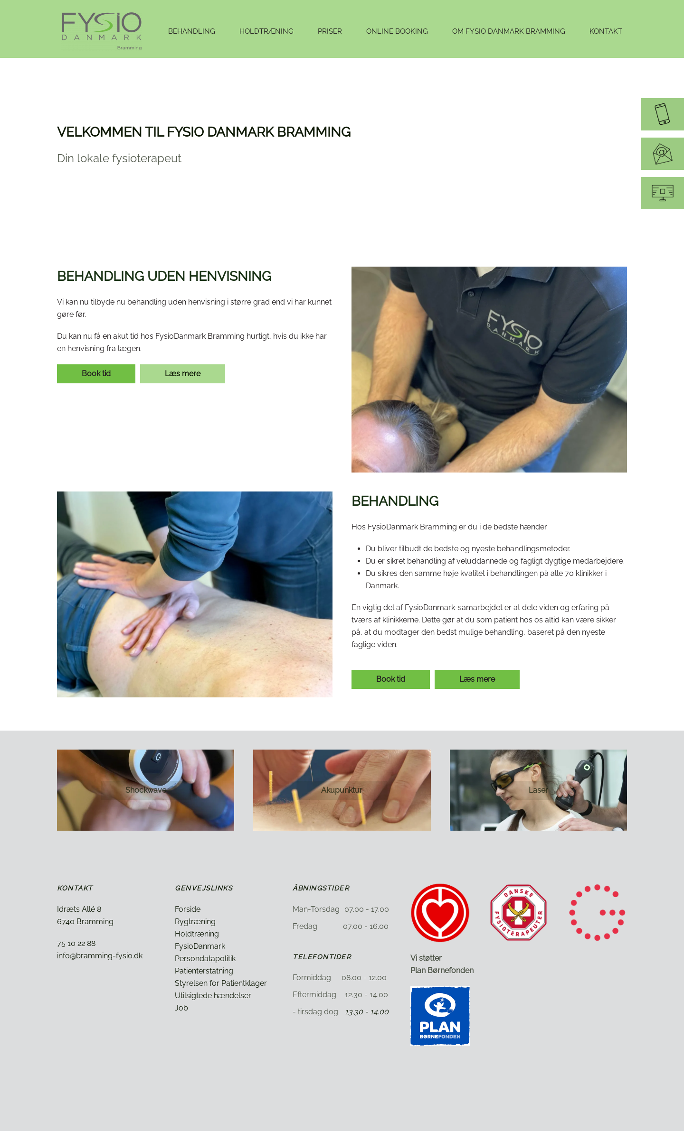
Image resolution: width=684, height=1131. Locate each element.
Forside (187, 909)
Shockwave (145, 790)
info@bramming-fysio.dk (99, 955)
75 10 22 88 (76, 943)
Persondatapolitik (205, 958)
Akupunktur (341, 790)
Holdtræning (197, 933)
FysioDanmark (200, 946)
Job (181, 1007)
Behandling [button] (191, 31)
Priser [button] (330, 31)
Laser (538, 790)
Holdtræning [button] (266, 31)
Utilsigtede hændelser (213, 995)
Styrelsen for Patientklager (221, 983)
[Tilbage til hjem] (103, 31)
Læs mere (182, 373)
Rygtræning (195, 921)
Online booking (397, 31)
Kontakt (605, 31)
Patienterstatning (204, 970)
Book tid (96, 373)
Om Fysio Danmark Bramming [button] (508, 31)
